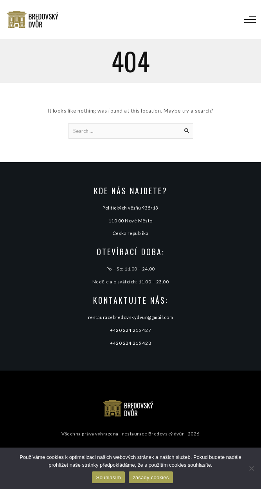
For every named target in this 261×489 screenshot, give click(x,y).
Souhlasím (108, 477)
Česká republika (131, 233)
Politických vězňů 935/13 (130, 207)
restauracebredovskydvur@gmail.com (130, 317)
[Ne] (251, 468)
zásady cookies (151, 477)
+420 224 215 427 (130, 330)
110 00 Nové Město (130, 220)
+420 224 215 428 (130, 343)
